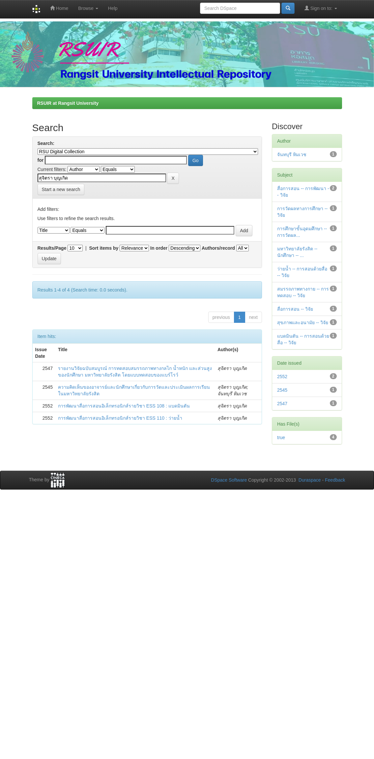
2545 (282, 390)
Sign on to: (320, 8)
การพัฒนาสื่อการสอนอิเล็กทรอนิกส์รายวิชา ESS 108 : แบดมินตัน (124, 405)
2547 (282, 403)
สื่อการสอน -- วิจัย (295, 309)
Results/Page (52, 248)
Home (59, 8)
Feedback (335, 480)
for (41, 160)
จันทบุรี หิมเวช (291, 154)
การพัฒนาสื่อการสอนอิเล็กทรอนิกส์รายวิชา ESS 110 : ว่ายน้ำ (120, 418)
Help (113, 8)
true (281, 437)
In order (158, 248)
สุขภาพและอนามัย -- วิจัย (302, 322)
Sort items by (104, 248)
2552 (282, 376)
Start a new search (61, 189)
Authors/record (218, 248)
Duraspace (310, 480)
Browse (88, 8)
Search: (46, 143)
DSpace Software (229, 480)
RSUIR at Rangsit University (68, 103)
